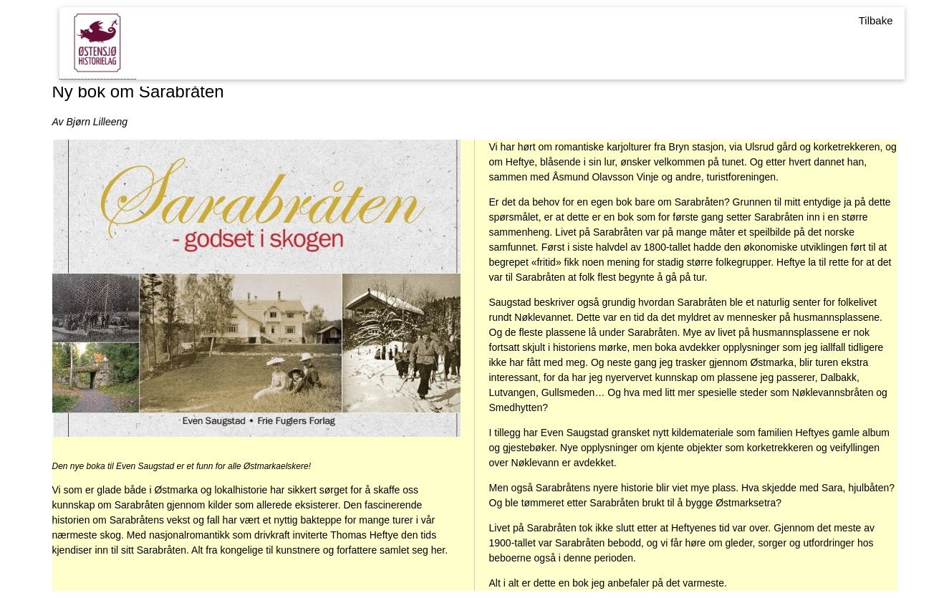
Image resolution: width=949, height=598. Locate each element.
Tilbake (876, 20)
